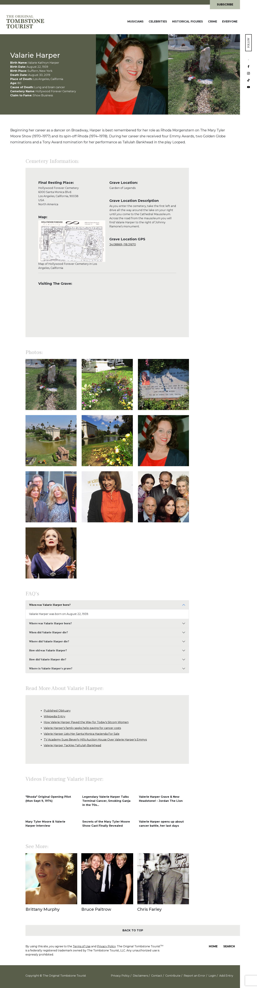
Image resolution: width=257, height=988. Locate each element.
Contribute (172, 975)
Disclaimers (140, 975)
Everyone (229, 21)
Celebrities (158, 21)
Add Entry (226, 975)
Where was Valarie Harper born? (50, 623)
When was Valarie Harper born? (50, 605)
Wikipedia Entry (54, 716)
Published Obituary (57, 710)
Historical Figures (187, 21)
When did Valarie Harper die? (48, 632)
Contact (156, 975)
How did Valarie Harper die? (47, 659)
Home (213, 946)
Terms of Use (81, 946)
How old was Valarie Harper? (48, 650)
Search (229, 946)
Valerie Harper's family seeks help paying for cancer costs (82, 728)
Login (212, 975)
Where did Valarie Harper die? (49, 641)
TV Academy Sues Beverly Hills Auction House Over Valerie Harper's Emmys (95, 739)
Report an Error (194, 975)
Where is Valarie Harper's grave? (50, 668)
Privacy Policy (106, 946)
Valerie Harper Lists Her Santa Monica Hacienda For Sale (81, 733)
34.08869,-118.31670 (122, 244)
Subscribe (225, 4)
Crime (212, 21)
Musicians (135, 21)
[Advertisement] (214, 233)
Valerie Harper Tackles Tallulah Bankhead (72, 745)
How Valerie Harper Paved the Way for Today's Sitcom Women (86, 722)
